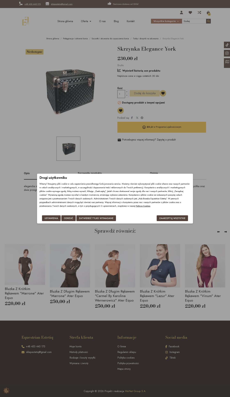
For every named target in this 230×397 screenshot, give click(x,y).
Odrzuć (68, 218)
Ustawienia (51, 218)
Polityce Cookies (143, 205)
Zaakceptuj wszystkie (172, 218)
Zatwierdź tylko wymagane (96, 218)
